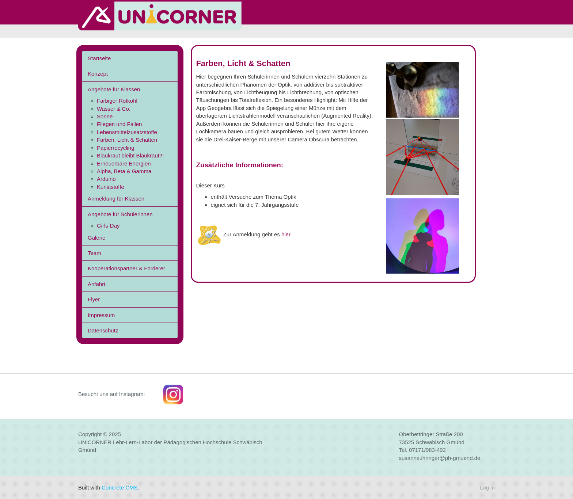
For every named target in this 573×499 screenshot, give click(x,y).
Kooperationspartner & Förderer (126, 268)
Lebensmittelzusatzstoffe (127, 132)
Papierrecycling (115, 148)
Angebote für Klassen (114, 89)
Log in (487, 487)
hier (285, 234)
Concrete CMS (119, 487)
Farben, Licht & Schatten (127, 140)
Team (94, 253)
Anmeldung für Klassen (116, 198)
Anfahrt (96, 284)
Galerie (96, 238)
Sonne (105, 116)
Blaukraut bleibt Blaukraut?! (130, 155)
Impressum (101, 315)
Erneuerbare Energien (124, 163)
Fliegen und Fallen (119, 124)
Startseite (99, 58)
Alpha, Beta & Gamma (124, 171)
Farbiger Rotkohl (117, 101)
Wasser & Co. (113, 109)
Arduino (106, 179)
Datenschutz (103, 330)
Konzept (98, 74)
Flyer (94, 299)
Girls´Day (108, 225)
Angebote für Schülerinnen (120, 214)
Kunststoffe (110, 187)
